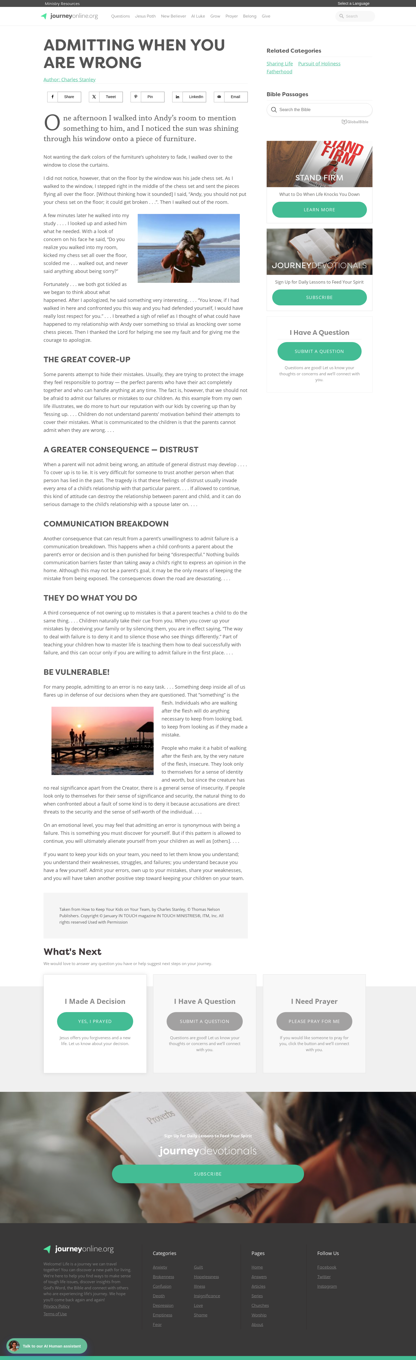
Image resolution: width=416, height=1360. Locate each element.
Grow (215, 16)
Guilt (198, 1267)
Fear (157, 1324)
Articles (258, 1286)
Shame (200, 1315)
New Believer (173, 16)
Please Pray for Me (314, 1021)
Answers (259, 1276)
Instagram (327, 1286)
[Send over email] (231, 97)
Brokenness (163, 1276)
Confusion (162, 1286)
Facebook (326, 1267)
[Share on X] (106, 97)
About (257, 1324)
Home (257, 1267)
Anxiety (160, 1267)
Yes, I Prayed (95, 1021)
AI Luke (198, 16)
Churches (260, 1305)
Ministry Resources (62, 3)
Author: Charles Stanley (70, 79)
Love (198, 1305)
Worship (259, 1315)
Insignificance (207, 1296)
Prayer (232, 16)
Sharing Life (280, 63)
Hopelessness (206, 1276)
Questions (120, 16)
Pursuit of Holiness (319, 63)
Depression (163, 1305)
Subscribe (319, 297)
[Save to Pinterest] (147, 97)
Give (266, 16)
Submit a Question (319, 351)
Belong (250, 16)
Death (159, 1296)
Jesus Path (145, 16)
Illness (199, 1286)
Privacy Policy (57, 1306)
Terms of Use (55, 1314)
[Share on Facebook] (64, 97)
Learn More (319, 210)
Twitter (324, 1276)
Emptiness (162, 1315)
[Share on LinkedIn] (189, 97)
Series (257, 1296)
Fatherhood (279, 71)
